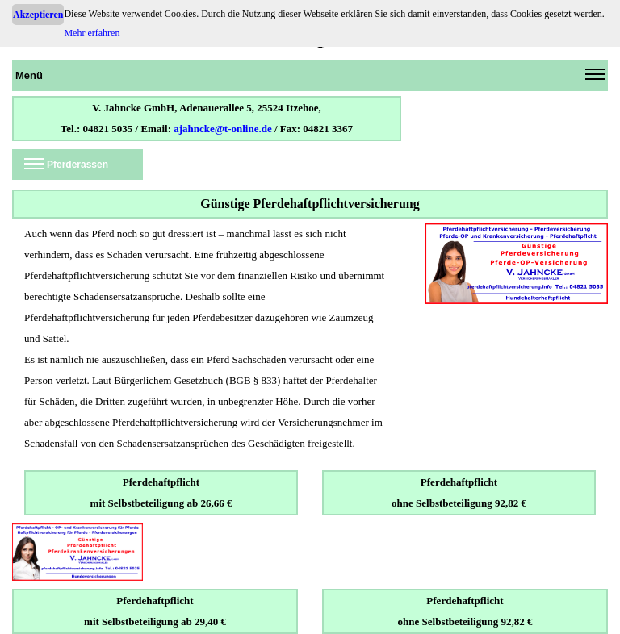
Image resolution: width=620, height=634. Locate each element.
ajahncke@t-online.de (223, 129)
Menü (310, 78)
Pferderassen (66, 167)
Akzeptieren (38, 14)
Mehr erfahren (91, 33)
